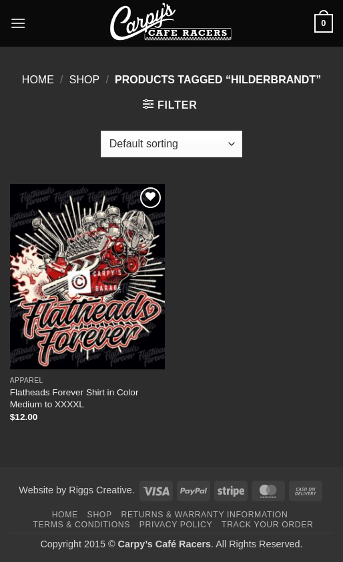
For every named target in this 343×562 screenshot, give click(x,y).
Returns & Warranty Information (204, 514)
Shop (84, 79)
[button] (18, 23)
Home (38, 79)
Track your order (267, 524)
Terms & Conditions (81, 524)
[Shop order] (171, 144)
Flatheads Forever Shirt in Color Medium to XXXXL (74, 398)
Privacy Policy (175, 524)
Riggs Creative (100, 490)
